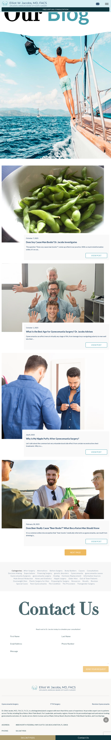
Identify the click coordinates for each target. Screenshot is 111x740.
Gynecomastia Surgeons (21, 576)
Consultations (92, 571)
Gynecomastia (77, 573)
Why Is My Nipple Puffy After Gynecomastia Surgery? (52, 438)
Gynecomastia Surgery (10, 704)
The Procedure (69, 584)
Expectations (29, 573)
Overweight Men (20, 581)
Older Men (73, 578)
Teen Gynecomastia (38, 584)
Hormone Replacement (71, 576)
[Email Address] (36, 643)
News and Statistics (43, 578)
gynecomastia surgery (42, 576)
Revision (94, 581)
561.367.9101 (21, 731)
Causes (82, 571)
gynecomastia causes (94, 573)
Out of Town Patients (88, 578)
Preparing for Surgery (60, 581)
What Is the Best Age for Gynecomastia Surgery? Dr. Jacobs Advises (59, 331)
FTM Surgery (55, 704)
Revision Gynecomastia (100, 704)
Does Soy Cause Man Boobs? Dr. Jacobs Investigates (51, 242)
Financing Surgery (44, 573)
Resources (75, 581)
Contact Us (83, 737)
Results (85, 581)
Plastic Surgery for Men (39, 581)
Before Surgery (56, 571)
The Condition (54, 584)
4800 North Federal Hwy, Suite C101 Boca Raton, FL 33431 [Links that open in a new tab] (42, 725)
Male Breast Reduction (23, 578)
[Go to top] (106, 720)
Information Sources (92, 576)
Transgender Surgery (86, 584)
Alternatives (42, 571)
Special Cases (22, 584)
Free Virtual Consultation (55, 9)
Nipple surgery (60, 578)
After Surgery (29, 571)
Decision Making (15, 573)
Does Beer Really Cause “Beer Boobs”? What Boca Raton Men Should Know (62, 528)
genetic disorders (61, 573)
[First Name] (36, 636)
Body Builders (71, 571)
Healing (56, 576)
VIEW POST (96, 255)
